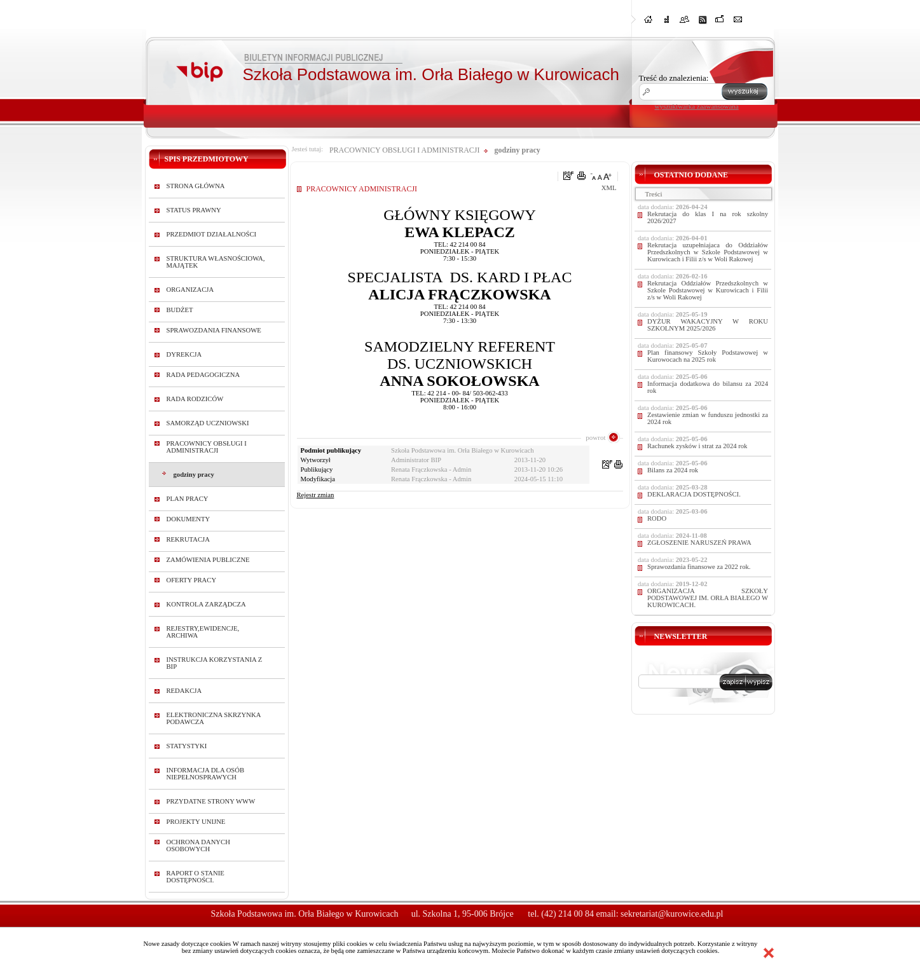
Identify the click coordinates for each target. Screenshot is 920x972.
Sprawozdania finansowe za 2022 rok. (698, 566)
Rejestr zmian (315, 494)
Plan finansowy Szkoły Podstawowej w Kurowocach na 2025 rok (707, 356)
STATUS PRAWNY (194, 210)
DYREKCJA (184, 354)
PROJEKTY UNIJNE (196, 821)
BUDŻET (180, 309)
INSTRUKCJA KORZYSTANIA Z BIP (215, 663)
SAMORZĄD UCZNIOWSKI (208, 423)
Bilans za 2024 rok (672, 470)
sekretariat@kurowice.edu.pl (672, 914)
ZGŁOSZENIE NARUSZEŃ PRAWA (699, 542)
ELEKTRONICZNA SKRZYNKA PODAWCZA (214, 718)
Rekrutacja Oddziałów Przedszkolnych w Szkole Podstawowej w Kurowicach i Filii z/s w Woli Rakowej (707, 290)
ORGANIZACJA (190, 289)
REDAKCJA (184, 690)
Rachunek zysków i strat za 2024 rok (697, 445)
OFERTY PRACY (192, 580)
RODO (656, 518)
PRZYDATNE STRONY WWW (211, 801)
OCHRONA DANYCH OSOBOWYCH (198, 845)
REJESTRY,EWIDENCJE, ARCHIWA (203, 632)
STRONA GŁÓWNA (196, 185)
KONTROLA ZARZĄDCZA (206, 604)
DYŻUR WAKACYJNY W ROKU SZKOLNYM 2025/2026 (707, 325)
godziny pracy (194, 474)
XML (609, 187)
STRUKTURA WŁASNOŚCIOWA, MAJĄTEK (216, 262)
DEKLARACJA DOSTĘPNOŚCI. (694, 494)
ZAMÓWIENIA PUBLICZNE (208, 559)
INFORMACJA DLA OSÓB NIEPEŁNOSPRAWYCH (206, 774)
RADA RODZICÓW (195, 398)
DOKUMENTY (188, 519)
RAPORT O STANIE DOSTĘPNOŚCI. (195, 877)
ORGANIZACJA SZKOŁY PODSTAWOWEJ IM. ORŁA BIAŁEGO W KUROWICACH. (707, 597)
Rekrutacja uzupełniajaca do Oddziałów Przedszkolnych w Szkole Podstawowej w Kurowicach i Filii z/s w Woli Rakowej (707, 252)
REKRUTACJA (188, 539)
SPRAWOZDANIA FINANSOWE (214, 330)
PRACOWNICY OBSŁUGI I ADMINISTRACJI (207, 447)
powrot (595, 437)
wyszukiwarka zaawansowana (697, 106)
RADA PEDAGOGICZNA (203, 374)
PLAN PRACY (188, 498)
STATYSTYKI (187, 746)
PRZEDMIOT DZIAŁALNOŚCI (212, 234)
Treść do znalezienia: (674, 78)
